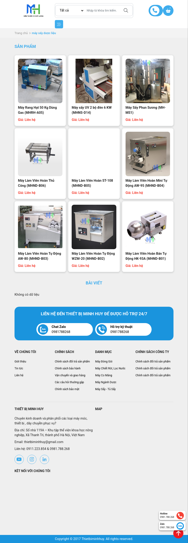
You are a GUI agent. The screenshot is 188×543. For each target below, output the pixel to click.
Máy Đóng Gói (103, 361)
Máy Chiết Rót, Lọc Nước (110, 368)
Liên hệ (19, 375)
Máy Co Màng (103, 375)
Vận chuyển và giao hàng (70, 375)
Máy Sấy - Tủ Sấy (105, 389)
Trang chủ (21, 33)
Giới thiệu (20, 361)
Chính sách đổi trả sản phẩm (72, 361)
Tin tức (19, 368)
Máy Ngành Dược (105, 382)
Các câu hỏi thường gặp (69, 382)
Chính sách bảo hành (68, 368)
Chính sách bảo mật (67, 389)
